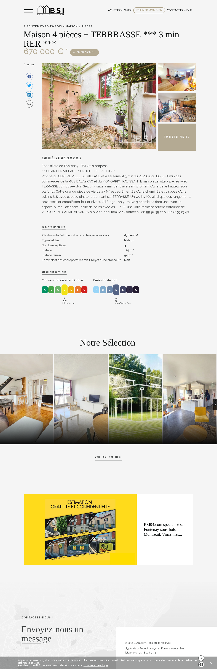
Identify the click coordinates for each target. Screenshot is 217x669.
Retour (31, 65)
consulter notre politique (96, 665)
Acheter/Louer (119, 10)
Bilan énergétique (54, 272)
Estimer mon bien (149, 10)
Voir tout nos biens (108, 457)
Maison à (61, 158)
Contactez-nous (179, 10)
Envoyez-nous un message (52, 633)
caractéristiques (53, 227)
